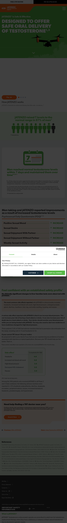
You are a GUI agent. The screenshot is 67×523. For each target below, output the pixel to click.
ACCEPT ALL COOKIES (54, 272)
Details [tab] (33, 254)
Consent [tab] (11, 254)
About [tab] (55, 254)
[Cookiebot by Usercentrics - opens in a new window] (57, 249)
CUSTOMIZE (33, 272)
